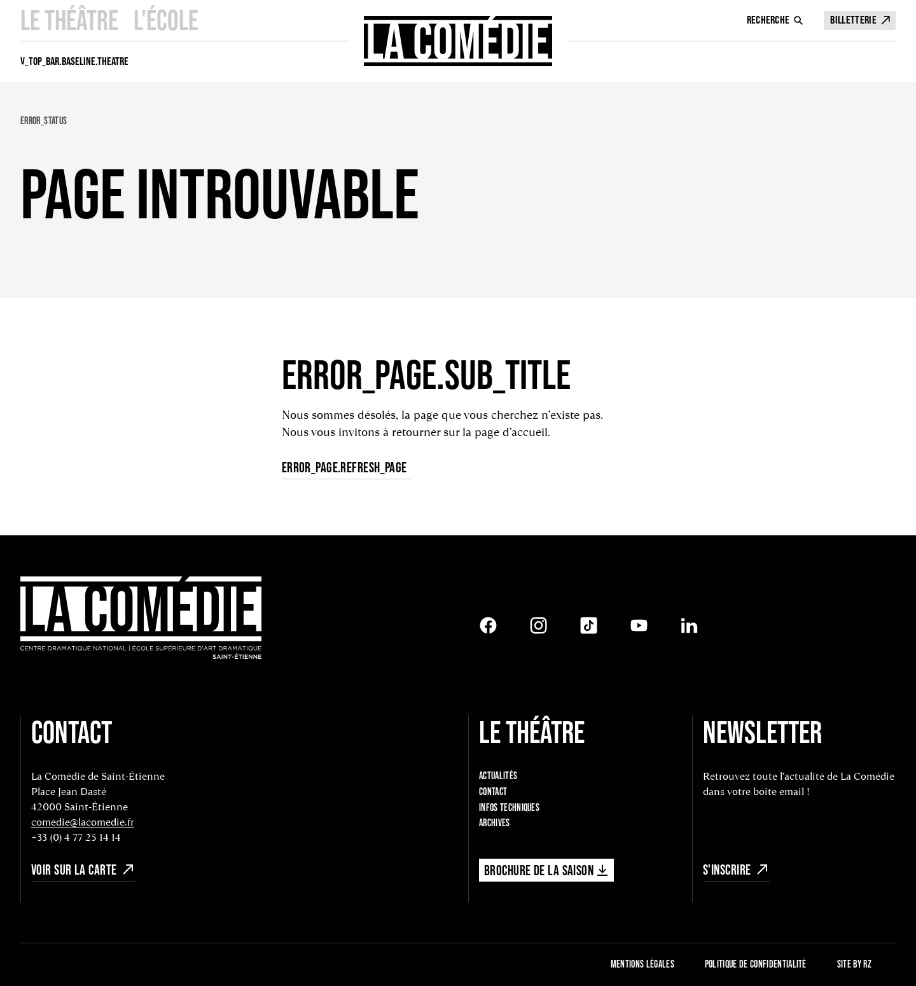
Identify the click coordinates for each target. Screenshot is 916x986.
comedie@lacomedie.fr (82, 822)
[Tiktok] (589, 625)
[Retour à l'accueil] (140, 619)
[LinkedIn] (689, 625)
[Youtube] (639, 625)
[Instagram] (538, 625)
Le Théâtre (69, 20)
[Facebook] (488, 625)
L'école (166, 20)
